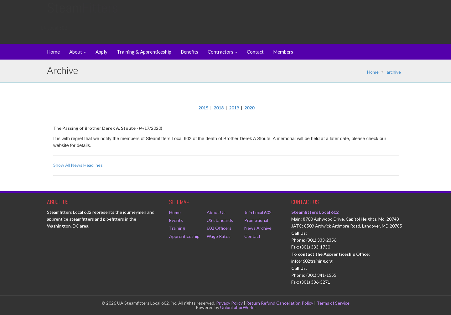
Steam (82, 14)
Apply (101, 52)
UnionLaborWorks (238, 307)
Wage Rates (219, 236)
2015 (203, 107)
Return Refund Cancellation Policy (279, 303)
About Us (216, 212)
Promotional (256, 220)
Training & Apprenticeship (144, 52)
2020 (249, 107)
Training (177, 228)
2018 (219, 107)
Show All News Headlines (78, 165)
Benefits (189, 52)
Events (176, 220)
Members (283, 52)
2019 (234, 107)
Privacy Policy (229, 303)
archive (394, 72)
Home (53, 52)
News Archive (258, 228)
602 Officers (219, 228)
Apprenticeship (184, 236)
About (77, 52)
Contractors (222, 52)
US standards (220, 220)
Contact (255, 52)
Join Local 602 (258, 212)
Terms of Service (333, 303)
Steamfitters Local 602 (315, 212)
